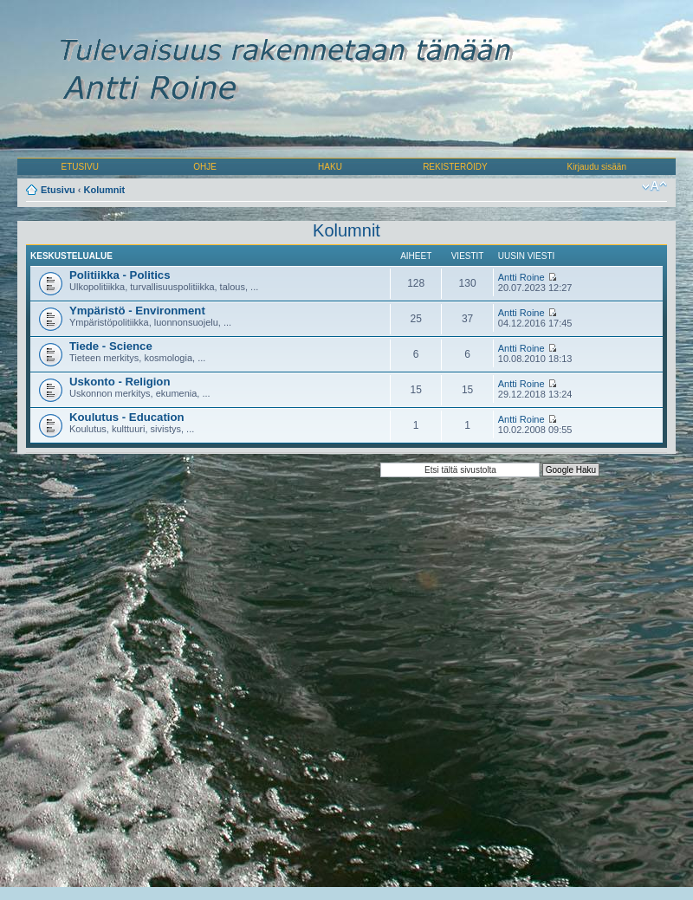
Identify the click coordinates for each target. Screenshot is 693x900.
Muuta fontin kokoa (654, 186)
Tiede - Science (110, 346)
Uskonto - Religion (120, 381)
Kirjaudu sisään (596, 167)
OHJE (205, 167)
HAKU (330, 167)
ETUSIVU (80, 167)
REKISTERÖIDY (455, 167)
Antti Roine (521, 277)
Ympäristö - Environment (137, 310)
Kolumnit (105, 190)
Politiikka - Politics (120, 275)
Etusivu (58, 190)
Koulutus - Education (127, 417)
